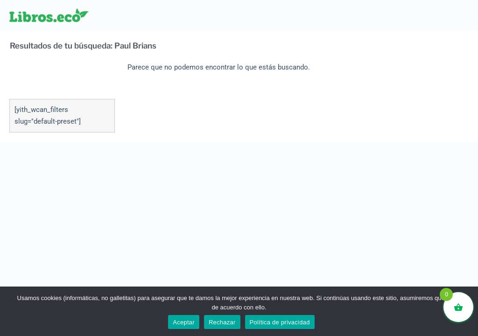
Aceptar (184, 322)
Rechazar (222, 322)
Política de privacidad (280, 322)
